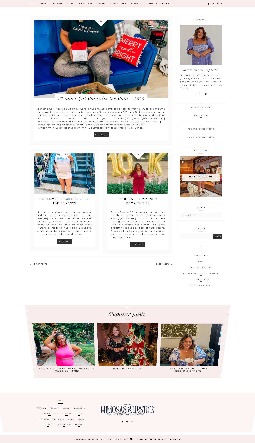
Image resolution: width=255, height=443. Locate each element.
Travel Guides (201, 279)
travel (79, 418)
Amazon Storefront (160, 3)
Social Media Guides (201, 285)
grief (72, 416)
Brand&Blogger (147, 439)
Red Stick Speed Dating (92, 3)
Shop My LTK (137, 3)
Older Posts (164, 268)
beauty (66, 410)
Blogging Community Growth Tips (137, 205)
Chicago (66, 413)
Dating (79, 413)
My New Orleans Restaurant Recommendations (186, 357)
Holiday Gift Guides (128, 356)
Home (33, 3)
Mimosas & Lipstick (92, 439)
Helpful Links (118, 3)
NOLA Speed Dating (63, 3)
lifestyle (49, 418)
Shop (201, 262)
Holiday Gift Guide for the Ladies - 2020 (64, 205)
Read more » (101, 139)
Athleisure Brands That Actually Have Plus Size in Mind (68, 357)
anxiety (53, 410)
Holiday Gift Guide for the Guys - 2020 (101, 102)
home (82, 416)
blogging (79, 410)
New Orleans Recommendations (201, 274)
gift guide (59, 416)
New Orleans (65, 418)
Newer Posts (38, 268)
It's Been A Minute (201, 176)
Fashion (45, 416)
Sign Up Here (201, 115)
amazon (41, 410)
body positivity (49, 413)
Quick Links (201, 255)
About (44, 3)
